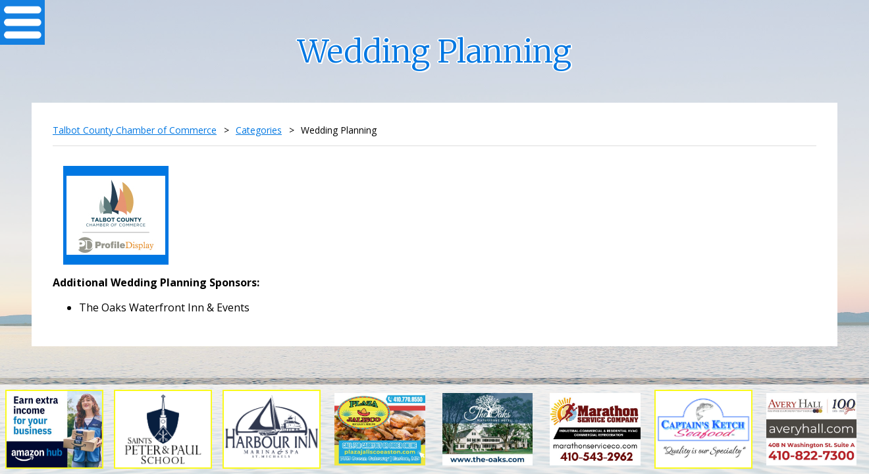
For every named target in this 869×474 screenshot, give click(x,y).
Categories (259, 130)
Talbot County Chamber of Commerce (135, 130)
